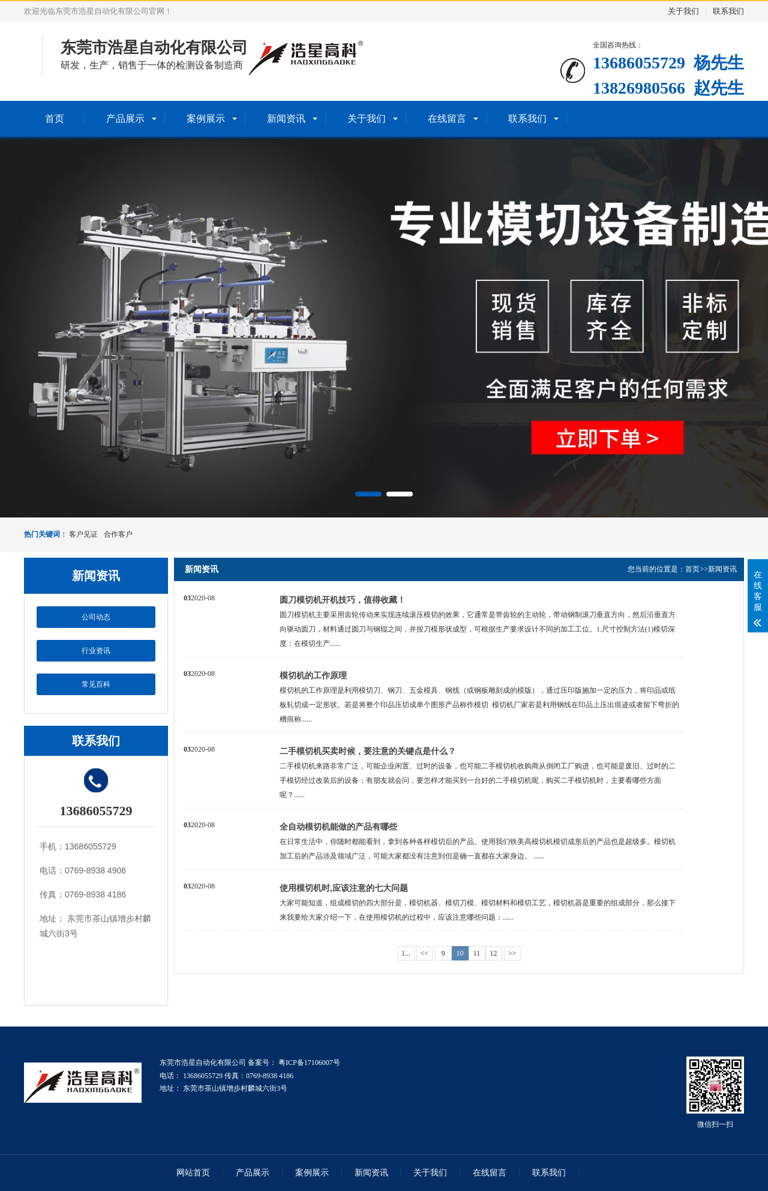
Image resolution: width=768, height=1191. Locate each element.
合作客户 (118, 534)
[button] (368, 494)
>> (512, 953)
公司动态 (96, 617)
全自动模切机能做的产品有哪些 (338, 826)
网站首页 (193, 1172)
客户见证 (83, 534)
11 (477, 953)
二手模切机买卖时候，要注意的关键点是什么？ (368, 751)
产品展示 (125, 118)
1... (405, 953)
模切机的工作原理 (313, 675)
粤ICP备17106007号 (308, 1062)
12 (493, 953)
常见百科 (96, 684)
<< (425, 953)
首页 (54, 118)
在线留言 (447, 118)
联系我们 (728, 11)
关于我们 (683, 11)
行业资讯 (96, 651)
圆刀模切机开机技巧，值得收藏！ (343, 600)
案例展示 (206, 118)
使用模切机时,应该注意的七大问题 (344, 888)
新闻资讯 (286, 118)
